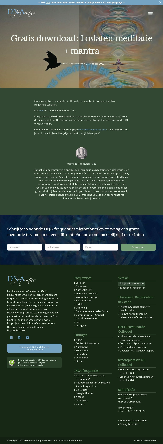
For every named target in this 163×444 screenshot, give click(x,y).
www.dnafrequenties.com (92, 129)
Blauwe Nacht (150, 440)
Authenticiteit (83, 289)
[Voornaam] (24, 247)
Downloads (82, 400)
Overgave (81, 325)
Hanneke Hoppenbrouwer (71, 63)
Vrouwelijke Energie (87, 296)
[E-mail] (100, 247)
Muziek (80, 361)
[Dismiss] (160, 2)
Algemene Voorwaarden (133, 420)
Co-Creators (83, 389)
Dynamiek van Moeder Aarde (92, 311)
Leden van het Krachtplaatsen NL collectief (136, 378)
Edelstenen (82, 350)
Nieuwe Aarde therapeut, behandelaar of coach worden (136, 315)
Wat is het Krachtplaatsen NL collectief (134, 371)
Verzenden (138, 247)
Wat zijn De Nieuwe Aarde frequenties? (90, 377)
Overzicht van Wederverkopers (137, 350)
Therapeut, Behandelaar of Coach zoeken (135, 308)
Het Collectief (83, 300)
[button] (150, 13)
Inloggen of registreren (132, 287)
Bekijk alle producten (132, 283)
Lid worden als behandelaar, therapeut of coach (135, 338)
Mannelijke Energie (86, 293)
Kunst (79, 339)
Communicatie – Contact (90, 314)
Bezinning (81, 307)
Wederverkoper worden (133, 346)
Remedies (81, 353)
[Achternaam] (62, 247)
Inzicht (79, 304)
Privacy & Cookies (129, 424)
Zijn (78, 321)
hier (48, 2)
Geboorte (81, 286)
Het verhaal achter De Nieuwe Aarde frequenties (93, 384)
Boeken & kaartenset (87, 343)
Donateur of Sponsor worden (136, 343)
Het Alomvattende (86, 318)
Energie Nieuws (84, 393)
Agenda (80, 396)
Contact (80, 403)
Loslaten (80, 282)
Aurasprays (82, 346)
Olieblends (82, 357)
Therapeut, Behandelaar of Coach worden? (34, 348)
